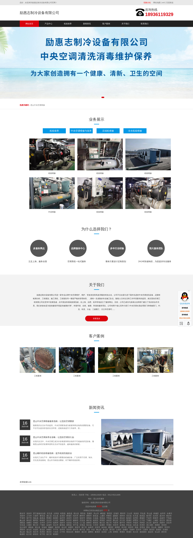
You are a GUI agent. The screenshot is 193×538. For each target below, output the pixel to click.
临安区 (95, 520)
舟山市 (96, 513)
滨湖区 (165, 530)
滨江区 (122, 520)
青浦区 (129, 532)
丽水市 (22, 513)
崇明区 (115, 532)
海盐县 (35, 518)
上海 (110, 532)
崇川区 (124, 527)
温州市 (62, 518)
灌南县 (31, 527)
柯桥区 (109, 516)
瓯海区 (129, 518)
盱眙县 (129, 525)
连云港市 (23, 527)
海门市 (84, 527)
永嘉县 (115, 518)
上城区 (155, 520)
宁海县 (169, 518)
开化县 (142, 513)
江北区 (55, 520)
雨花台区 (70, 532)
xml (163, 3)
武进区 (35, 530)
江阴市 (145, 530)
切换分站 (147, 3)
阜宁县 (75, 525)
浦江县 (49, 516)
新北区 (42, 530)
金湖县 (122, 525)
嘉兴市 (162, 516)
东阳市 (22, 516)
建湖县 (62, 525)
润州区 (142, 523)
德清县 (142, 516)
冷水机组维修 (135, 131)
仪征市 (169, 523)
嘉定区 (150, 532)
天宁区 (55, 530)
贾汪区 (112, 530)
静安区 (35, 534)
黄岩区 (95, 523)
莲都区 (89, 513)
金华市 (162, 513)
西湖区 (129, 520)
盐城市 (49, 525)
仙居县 (69, 523)
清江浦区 (149, 525)
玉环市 (49, 523)
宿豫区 (29, 523)
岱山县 (154, 527)
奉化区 (29, 520)
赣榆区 (51, 527)
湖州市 (122, 516)
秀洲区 (49, 518)
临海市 (55, 523)
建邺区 (90, 532)
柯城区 (156, 513)
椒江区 (102, 523)
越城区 (115, 516)
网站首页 (29, 24)
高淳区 (42, 532)
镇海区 (42, 520)
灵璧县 (142, 527)
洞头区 (122, 518)
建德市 (75, 520)
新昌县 (95, 516)
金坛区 (29, 530)
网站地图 (156, 3)
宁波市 (149, 518)
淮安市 (115, 525)
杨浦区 (22, 534)
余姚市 (162, 518)
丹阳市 (129, 523)
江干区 (142, 520)
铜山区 (98, 530)
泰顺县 (89, 518)
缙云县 (76, 513)
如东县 (104, 527)
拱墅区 (135, 520)
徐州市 (62, 530)
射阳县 (69, 525)
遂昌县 (69, 513)
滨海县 (82, 525)
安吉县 (129, 516)
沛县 (88, 530)
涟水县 (135, 525)
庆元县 (49, 513)
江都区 (29, 525)
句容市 (115, 523)
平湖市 (22, 518)
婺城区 (69, 516)
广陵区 (42, 525)
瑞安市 (82, 518)
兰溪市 (35, 516)
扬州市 (155, 523)
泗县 (136, 527)
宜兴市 (138, 530)
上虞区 (102, 516)
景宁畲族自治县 (39, 513)
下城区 (149, 520)
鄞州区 (35, 520)
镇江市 (109, 523)
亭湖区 (109, 525)
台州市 (42, 523)
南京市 (35, 532)
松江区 (135, 532)
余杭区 (109, 520)
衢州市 (123, 513)
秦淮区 (97, 532)
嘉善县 (42, 518)
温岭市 (62, 523)
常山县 (149, 513)
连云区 (64, 527)
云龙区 (118, 530)
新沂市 (75, 530)
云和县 (56, 513)
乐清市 (75, 518)
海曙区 (62, 520)
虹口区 (29, 534)
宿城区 (35, 523)
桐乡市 (169, 516)
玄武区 (104, 532)
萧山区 (115, 520)
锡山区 (29, 532)
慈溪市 (155, 518)
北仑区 (49, 520)
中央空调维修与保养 (81, 131)
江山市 (129, 513)
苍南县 (102, 518)
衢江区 (35, 525)
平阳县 (109, 518)
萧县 (148, 527)
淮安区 (164, 525)
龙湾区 (135, 518)
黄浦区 (55, 534)
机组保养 (68, 24)
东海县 (44, 527)
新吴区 (152, 530)
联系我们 (144, 24)
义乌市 (29, 516)
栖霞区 (77, 532)
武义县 (55, 516)
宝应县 (22, 525)
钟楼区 (49, 530)
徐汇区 (49, 534)
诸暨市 (89, 516)
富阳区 (102, 520)
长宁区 (42, 534)
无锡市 (132, 530)
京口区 (149, 523)
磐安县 (42, 516)
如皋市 (90, 527)
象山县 (22, 520)
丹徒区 (135, 523)
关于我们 (125, 24)
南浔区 (149, 516)
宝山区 (157, 532)
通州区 (110, 527)
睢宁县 (82, 530)
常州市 (167, 527)
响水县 (89, 525)
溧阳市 (22, 530)
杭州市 (69, 520)
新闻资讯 (87, 24)
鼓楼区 (125, 530)
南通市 (71, 527)
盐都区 (102, 525)
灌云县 (37, 527)
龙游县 (136, 513)
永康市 (169, 513)
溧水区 (49, 532)
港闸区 (117, 527)
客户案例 (106, 24)
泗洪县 (169, 520)
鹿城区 (142, 518)
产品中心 (48, 24)
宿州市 (130, 527)
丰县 (93, 530)
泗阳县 (22, 523)
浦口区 (84, 532)
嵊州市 (82, 516)
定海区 (116, 513)
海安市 (77, 527)
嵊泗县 (103, 513)
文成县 (95, 518)
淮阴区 (157, 525)
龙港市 (69, 518)
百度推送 (169, 3)
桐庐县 (89, 520)
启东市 (97, 527)
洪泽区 (142, 525)
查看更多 (96, 318)
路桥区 (89, 523)
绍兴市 (75, 516)
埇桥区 (160, 527)
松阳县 (63, 513)
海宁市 (29, 518)
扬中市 (122, 523)
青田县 (83, 513)
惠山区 (22, 532)
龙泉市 (29, 513)
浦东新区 (143, 532)
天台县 (75, 523)
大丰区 (95, 525)
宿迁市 (162, 520)
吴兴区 (155, 516)
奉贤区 (122, 532)
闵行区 (164, 532)
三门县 (82, 523)
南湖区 (55, 518)
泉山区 (105, 530)
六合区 (55, 532)
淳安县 (82, 520)
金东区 (62, 516)
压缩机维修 (108, 131)
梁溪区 (158, 530)
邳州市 (69, 530)
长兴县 (135, 516)
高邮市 (162, 523)
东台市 (55, 525)
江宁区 (62, 532)
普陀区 (109, 513)
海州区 (57, 527)
